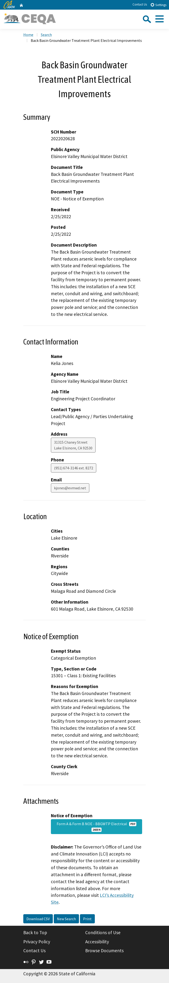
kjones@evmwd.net (70, 487)
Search (46, 34)
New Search (66, 918)
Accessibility (97, 942)
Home (28, 34)
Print (87, 918)
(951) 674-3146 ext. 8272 (73, 468)
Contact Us (140, 4)
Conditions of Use (103, 932)
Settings (158, 4)
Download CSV (38, 918)
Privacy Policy (36, 942)
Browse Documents (104, 950)
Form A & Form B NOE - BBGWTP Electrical (97, 826)
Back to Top (35, 932)
